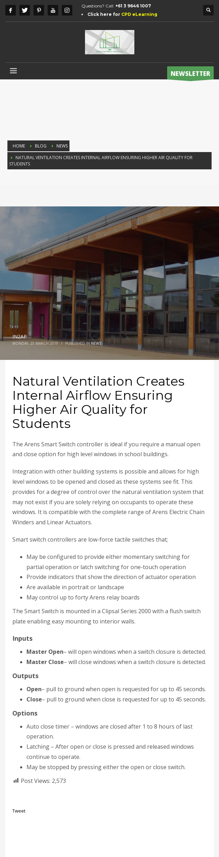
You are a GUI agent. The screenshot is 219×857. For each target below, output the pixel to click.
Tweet (18, 811)
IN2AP (19, 336)
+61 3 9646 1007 (133, 5)
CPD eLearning (139, 14)
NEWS (96, 343)
